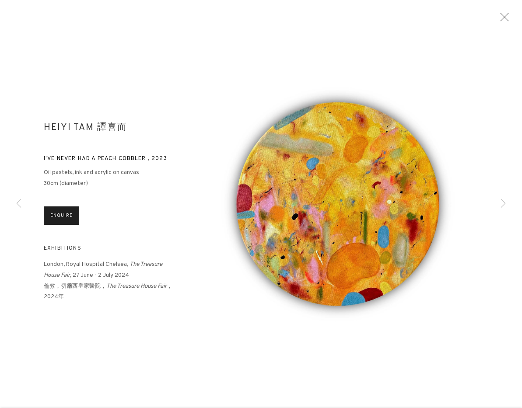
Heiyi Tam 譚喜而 (85, 130)
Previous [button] (19, 204)
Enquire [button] (61, 226)
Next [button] (503, 204)
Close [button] (511, 19)
